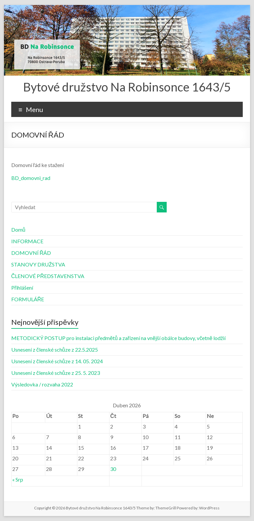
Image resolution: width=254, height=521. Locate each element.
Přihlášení (22, 287)
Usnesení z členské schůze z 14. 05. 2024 (57, 361)
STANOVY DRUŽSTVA (38, 264)
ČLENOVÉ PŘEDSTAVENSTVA (47, 276)
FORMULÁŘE (27, 299)
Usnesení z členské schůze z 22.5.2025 (54, 349)
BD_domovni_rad (30, 178)
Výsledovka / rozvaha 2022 (42, 384)
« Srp (17, 479)
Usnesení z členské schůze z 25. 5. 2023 (55, 373)
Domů (18, 229)
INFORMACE (27, 241)
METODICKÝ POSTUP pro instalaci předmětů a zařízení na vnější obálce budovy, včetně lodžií (118, 338)
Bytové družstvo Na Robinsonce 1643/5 (127, 87)
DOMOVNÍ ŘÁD (31, 253)
